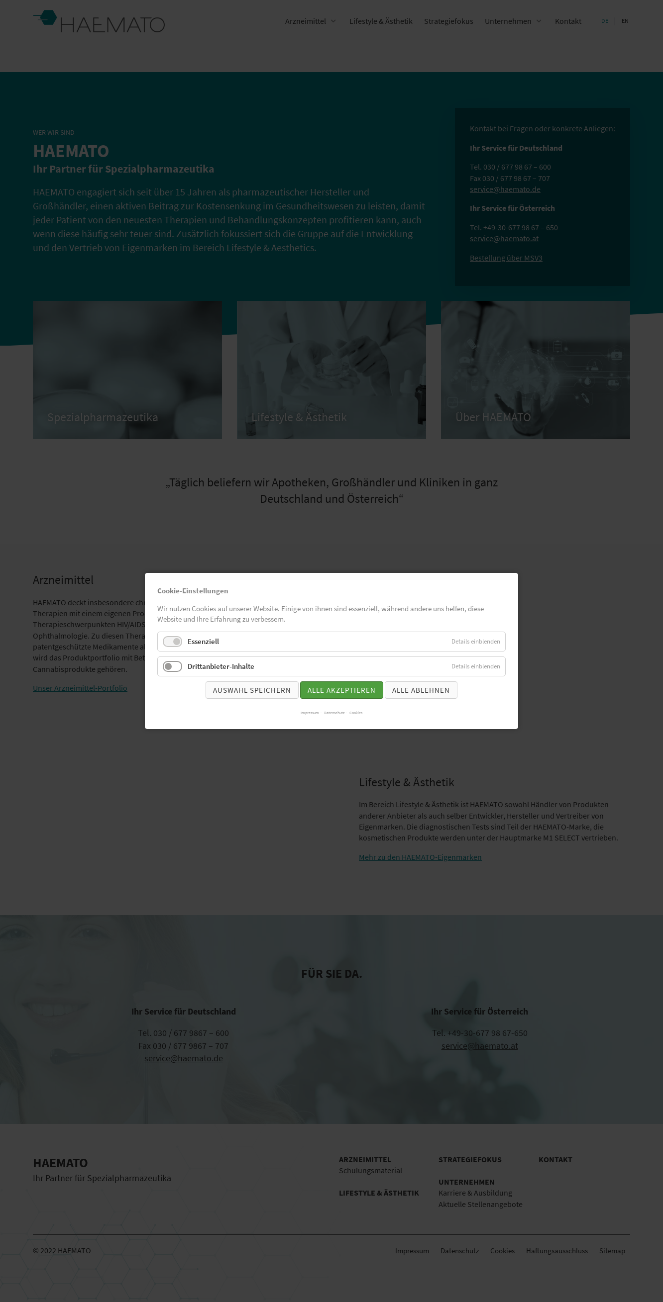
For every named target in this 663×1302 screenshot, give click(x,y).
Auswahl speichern (252, 690)
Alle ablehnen (421, 690)
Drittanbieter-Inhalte (221, 666)
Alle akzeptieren (342, 690)
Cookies (355, 712)
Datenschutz (334, 712)
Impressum (310, 712)
